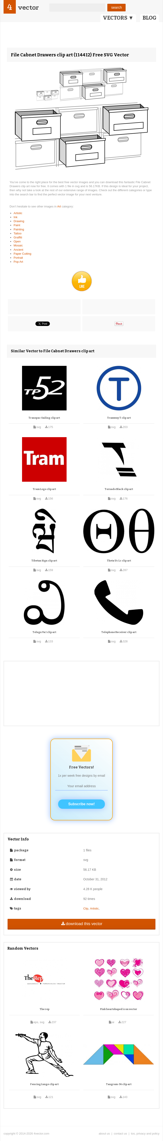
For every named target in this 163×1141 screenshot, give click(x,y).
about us (104, 1133)
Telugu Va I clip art (44, 632)
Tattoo (17, 233)
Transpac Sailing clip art (44, 417)
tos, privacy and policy (145, 1133)
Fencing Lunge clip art (44, 1084)
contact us (120, 1133)
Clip (85, 908)
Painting (19, 229)
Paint (17, 225)
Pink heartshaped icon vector (118, 1009)
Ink (15, 217)
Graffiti (18, 237)
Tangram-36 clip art (118, 1084)
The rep (44, 1009)
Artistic (18, 213)
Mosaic (18, 245)
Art (59, 206)
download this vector (81, 924)
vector (28, 7)
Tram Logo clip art (44, 489)
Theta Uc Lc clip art (119, 560)
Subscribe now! (81, 804)
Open (17, 241)
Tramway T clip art (119, 417)
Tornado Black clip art (119, 489)
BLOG (150, 18)
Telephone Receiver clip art (118, 632)
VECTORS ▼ (118, 18)
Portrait (18, 257)
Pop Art (18, 261)
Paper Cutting (22, 253)
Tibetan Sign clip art (44, 560)
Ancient (18, 249)
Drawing (19, 221)
